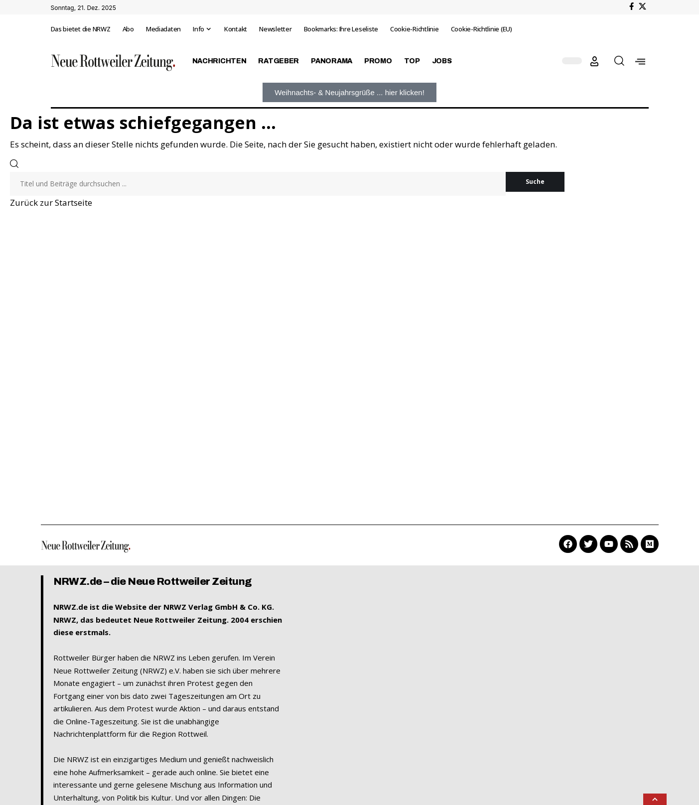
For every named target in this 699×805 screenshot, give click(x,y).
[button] (594, 61)
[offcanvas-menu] (640, 61)
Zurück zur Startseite (51, 202)
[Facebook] (631, 6)
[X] (642, 6)
